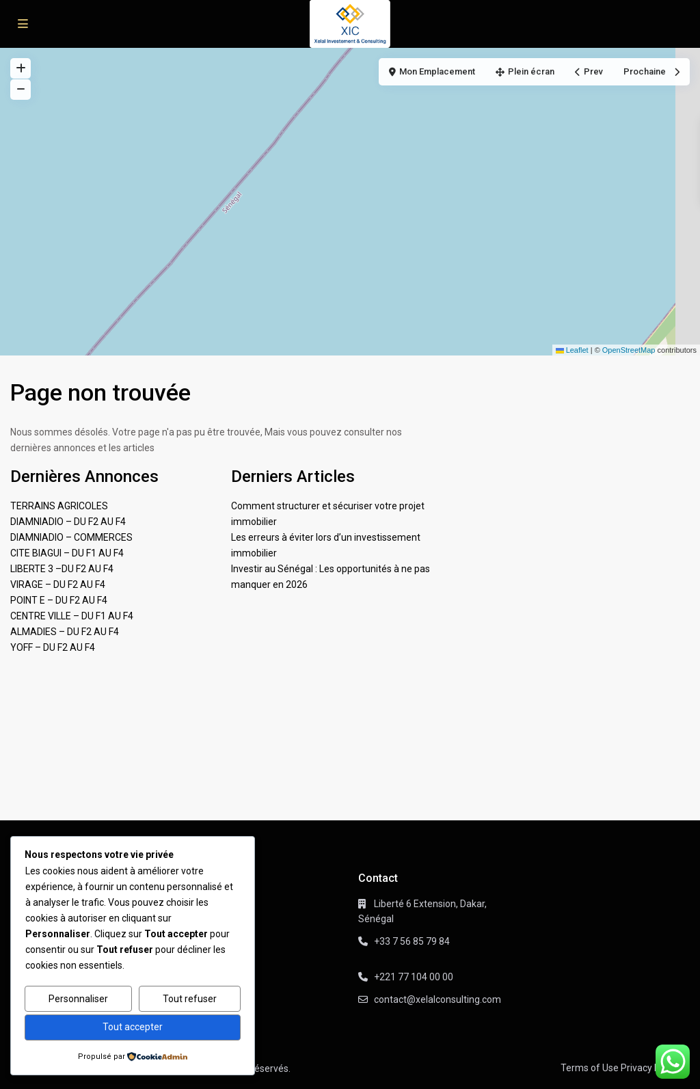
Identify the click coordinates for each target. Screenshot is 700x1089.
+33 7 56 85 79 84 (412, 941)
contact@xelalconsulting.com (437, 999)
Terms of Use (590, 1067)
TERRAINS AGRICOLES (59, 505)
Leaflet (572, 350)
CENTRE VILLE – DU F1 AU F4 (71, 615)
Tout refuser (190, 998)
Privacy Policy (650, 1067)
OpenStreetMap (629, 350)
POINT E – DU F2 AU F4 (58, 600)
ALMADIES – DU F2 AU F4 (64, 631)
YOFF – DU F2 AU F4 (52, 647)
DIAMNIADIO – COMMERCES (71, 537)
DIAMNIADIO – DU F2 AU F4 (68, 521)
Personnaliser (78, 998)
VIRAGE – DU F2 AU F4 (57, 584)
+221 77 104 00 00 (413, 976)
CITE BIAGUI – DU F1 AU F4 (67, 553)
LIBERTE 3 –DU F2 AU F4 (61, 568)
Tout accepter (133, 1026)
